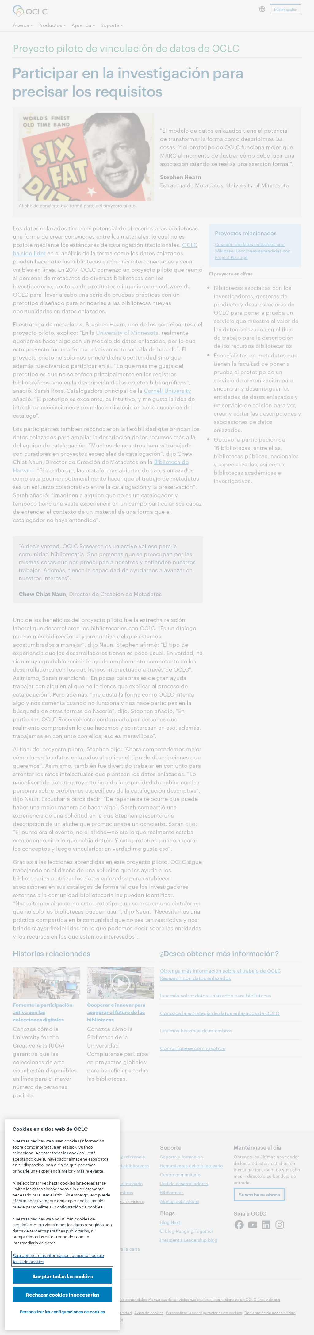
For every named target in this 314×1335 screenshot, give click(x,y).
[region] (62, 1224)
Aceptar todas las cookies (62, 1275)
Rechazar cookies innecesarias (62, 1294)
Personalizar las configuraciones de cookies (62, 1311)
